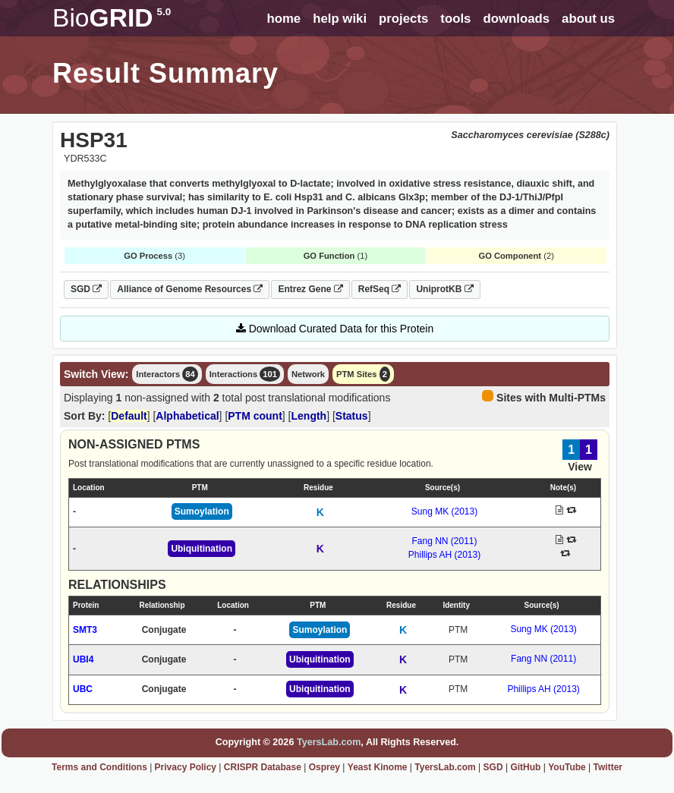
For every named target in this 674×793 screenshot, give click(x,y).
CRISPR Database (262, 767)
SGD (86, 289)
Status (351, 416)
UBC (83, 689)
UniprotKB (444, 289)
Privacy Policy (185, 767)
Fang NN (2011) (444, 541)
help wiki (340, 18)
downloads (516, 18)
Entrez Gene (310, 289)
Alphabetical (187, 416)
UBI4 (83, 659)
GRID (111, 18)
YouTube (567, 767)
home (283, 18)
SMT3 (85, 630)
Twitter (608, 767)
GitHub (525, 767)
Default (128, 416)
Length (309, 416)
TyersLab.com (329, 742)
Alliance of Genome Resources (190, 289)
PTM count (255, 416)
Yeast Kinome (378, 767)
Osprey (324, 767)
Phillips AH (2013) (444, 554)
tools (455, 18)
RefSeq (380, 289)
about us (588, 18)
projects (403, 18)
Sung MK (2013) (444, 511)
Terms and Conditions (99, 767)
